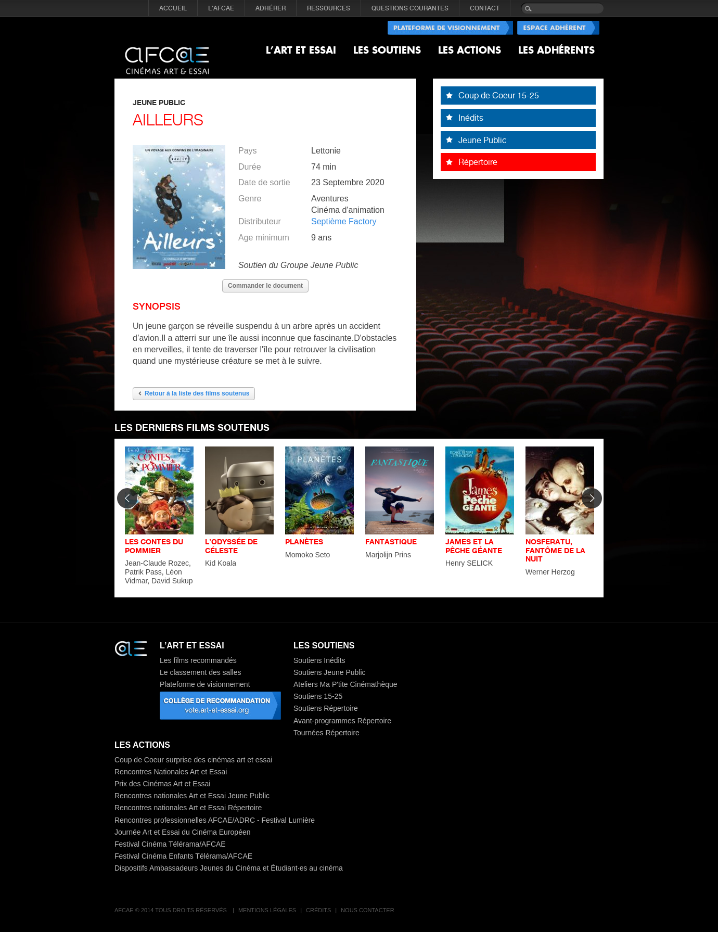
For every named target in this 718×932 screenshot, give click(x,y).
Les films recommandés (198, 660)
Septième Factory (343, 221)
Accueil (173, 8)
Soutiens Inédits (319, 660)
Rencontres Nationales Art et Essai (170, 772)
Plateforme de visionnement (205, 684)
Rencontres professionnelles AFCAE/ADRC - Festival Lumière (214, 820)
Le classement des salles (200, 672)
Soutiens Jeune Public (329, 672)
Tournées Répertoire (326, 733)
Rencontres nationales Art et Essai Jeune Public (192, 795)
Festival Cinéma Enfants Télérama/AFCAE (183, 856)
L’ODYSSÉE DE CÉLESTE (231, 546)
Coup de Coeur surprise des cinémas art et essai (193, 760)
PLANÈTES (304, 541)
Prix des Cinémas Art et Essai (162, 784)
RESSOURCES (328, 8)
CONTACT (484, 8)
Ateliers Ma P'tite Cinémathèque (345, 684)
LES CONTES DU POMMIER (154, 546)
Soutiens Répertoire (325, 708)
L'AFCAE (221, 8)
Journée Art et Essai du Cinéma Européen (182, 832)
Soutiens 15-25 (317, 696)
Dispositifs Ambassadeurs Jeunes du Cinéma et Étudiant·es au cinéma (228, 868)
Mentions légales (267, 910)
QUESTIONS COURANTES (409, 8)
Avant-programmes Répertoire (342, 721)
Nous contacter (367, 910)
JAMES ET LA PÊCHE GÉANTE (473, 546)
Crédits (318, 910)
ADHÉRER (270, 8)
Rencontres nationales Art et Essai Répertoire (188, 807)
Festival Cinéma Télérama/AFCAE (170, 844)
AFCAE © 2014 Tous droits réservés (171, 910)
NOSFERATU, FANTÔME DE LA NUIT (555, 550)
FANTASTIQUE (391, 541)
